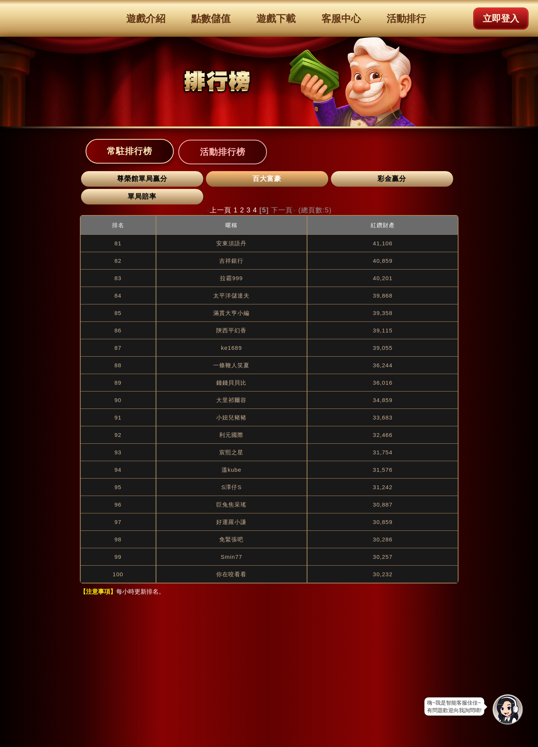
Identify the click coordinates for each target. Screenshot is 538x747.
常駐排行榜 (129, 151)
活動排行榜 (222, 152)
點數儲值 (211, 18)
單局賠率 (142, 196)
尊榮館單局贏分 (142, 178)
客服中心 (341, 18)
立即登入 (501, 18)
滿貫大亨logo (44, 18)
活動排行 (406, 18)
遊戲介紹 (145, 18)
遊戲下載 (276, 18)
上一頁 (218, 210)
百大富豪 (267, 178)
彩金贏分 (391, 178)
